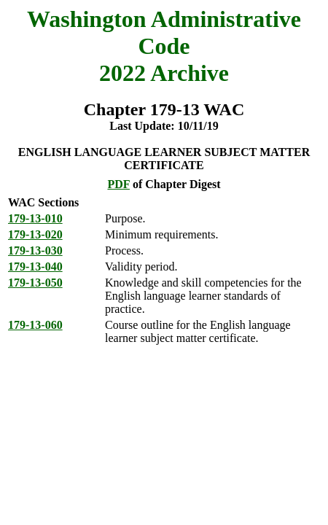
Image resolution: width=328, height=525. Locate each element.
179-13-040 (35, 266)
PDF (118, 184)
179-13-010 (35, 218)
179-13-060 (35, 325)
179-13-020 (35, 234)
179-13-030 (35, 250)
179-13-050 (35, 282)
